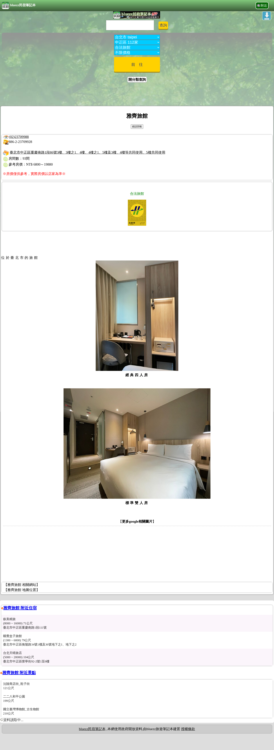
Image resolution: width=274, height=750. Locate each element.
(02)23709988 (19, 137)
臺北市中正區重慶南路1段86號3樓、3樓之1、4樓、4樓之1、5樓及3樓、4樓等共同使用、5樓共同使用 (87, 152)
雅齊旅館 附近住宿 (20, 608)
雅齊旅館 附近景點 (19, 672)
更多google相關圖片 (137, 521)
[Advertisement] (137, 95)
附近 (264, 5)
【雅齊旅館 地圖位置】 (22, 590)
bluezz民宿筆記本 (19, 5)
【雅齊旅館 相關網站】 (22, 585)
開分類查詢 (137, 79)
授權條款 (188, 729)
